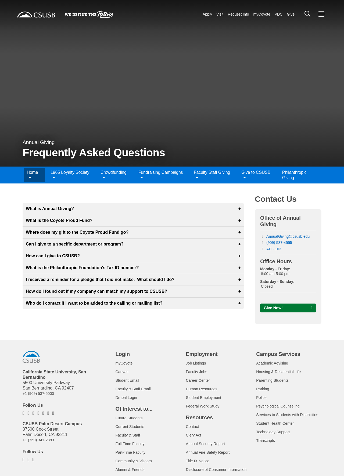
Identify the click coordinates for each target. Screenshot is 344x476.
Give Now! (274, 308)
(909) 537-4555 (279, 242)
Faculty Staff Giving (212, 175)
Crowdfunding (114, 175)
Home (32, 175)
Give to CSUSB (255, 175)
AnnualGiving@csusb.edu (288, 236)
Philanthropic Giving (294, 175)
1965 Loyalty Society (70, 175)
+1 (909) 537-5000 (40, 394)
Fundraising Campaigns (160, 175)
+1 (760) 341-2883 (40, 441)
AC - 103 (273, 249)
